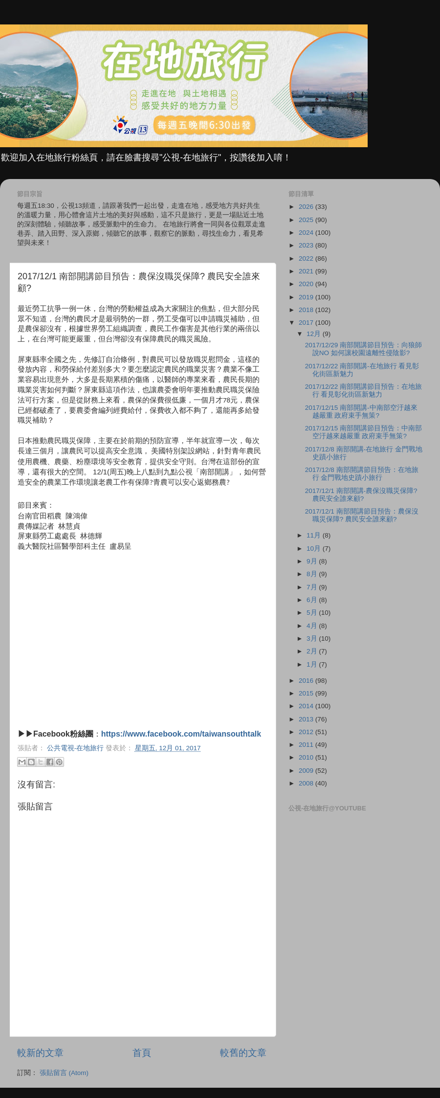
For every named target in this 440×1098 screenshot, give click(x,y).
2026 (307, 206)
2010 (307, 757)
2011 (307, 744)
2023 (307, 245)
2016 (307, 680)
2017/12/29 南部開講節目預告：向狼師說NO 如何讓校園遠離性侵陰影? (363, 349)
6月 (313, 600)
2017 (307, 322)
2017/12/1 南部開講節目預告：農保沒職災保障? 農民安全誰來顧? (361, 515)
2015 (307, 693)
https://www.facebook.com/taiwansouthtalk (181, 734)
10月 (315, 548)
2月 (313, 651)
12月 (315, 333)
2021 (307, 271)
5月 (313, 612)
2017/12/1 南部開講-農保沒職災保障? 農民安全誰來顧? (361, 494)
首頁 (141, 1053)
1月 (313, 664)
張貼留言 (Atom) (64, 1072)
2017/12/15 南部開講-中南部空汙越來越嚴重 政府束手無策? (361, 411)
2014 (307, 706)
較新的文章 (40, 1053)
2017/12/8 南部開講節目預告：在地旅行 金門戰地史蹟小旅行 (361, 473)
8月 (313, 574)
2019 (307, 297)
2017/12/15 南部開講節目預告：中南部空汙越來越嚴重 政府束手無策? (363, 432)
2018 (307, 310)
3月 (313, 638)
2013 (307, 719)
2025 (307, 220)
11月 (315, 535)
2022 (307, 258)
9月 (313, 561)
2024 (307, 232)
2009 (307, 770)
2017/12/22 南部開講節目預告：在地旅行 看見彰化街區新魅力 (363, 390)
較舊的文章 (243, 1053)
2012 (307, 732)
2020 (307, 284)
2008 (307, 783)
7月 (313, 587)
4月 (313, 625)
